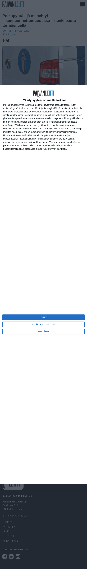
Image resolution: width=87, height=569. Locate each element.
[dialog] (43, 284)
